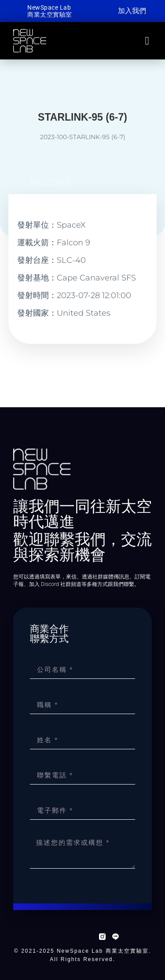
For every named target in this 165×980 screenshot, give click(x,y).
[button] (147, 41)
